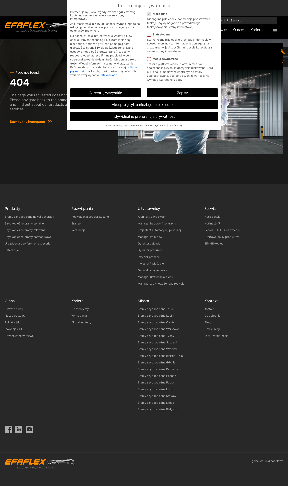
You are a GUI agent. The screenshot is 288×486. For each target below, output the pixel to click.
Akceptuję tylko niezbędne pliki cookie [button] (144, 105)
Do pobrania (212, 315)
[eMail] (283, 62)
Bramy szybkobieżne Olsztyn (157, 322)
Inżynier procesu (149, 257)
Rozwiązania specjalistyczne (90, 216)
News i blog (212, 329)
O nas (233, 30)
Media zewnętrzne (163, 58)
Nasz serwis (212, 216)
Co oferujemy (80, 309)
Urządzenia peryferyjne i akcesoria (27, 243)
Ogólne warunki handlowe (266, 461)
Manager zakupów (150, 236)
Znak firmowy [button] (175, 125)
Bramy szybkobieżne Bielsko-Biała (160, 355)
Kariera (255, 30)
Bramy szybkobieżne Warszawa (159, 329)
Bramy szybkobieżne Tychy (156, 335)
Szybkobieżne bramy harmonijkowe (28, 236)
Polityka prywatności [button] (156, 125)
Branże (76, 223)
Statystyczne (160, 34)
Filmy (207, 322)
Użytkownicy (149, 208)
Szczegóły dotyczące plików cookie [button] (124, 125)
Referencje (12, 250)
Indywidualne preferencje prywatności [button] (144, 116)
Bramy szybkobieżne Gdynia (156, 362)
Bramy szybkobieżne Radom (156, 382)
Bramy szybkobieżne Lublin (156, 315)
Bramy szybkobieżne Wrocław (157, 349)
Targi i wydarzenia (216, 335)
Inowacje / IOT (14, 329)
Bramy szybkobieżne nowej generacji (29, 216)
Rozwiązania (82, 208)
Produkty (12, 208)
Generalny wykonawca (152, 270)
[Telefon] (283, 51)
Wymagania (79, 315)
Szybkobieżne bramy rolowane (25, 230)
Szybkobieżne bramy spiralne (24, 223)
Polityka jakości (15, 322)
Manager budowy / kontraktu (157, 223)
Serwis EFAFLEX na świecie (222, 230)
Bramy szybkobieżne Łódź (155, 389)
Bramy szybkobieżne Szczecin (158, 342)
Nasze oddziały (15, 315)
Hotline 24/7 (212, 223)
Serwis (210, 208)
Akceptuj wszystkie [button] (105, 93)
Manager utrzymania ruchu (155, 277)
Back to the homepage (27, 122)
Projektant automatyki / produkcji (159, 230)
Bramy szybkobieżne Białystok (158, 409)
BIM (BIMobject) (214, 243)
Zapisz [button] (182, 93)
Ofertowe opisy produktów (221, 236)
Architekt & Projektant (152, 216)
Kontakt (209, 309)
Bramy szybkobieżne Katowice (158, 369)
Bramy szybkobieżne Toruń (156, 309)
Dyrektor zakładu (149, 243)
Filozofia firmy (14, 309)
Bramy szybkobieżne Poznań (157, 375)
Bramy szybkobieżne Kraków (157, 395)
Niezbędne (158, 13)
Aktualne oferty (81, 322)
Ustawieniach (108, 75)
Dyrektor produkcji (150, 250)
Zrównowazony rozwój (19, 335)
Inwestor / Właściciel (151, 263)
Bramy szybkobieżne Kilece (156, 402)
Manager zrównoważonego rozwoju (161, 283)
